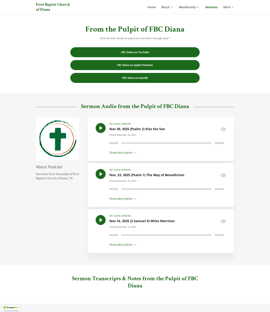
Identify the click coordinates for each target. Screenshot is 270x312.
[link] (85, 10)
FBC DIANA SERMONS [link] (120, 123)
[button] (167, 7)
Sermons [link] (211, 7)
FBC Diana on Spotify (135, 78)
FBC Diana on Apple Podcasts (135, 65)
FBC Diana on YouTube (135, 52)
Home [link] (151, 7)
